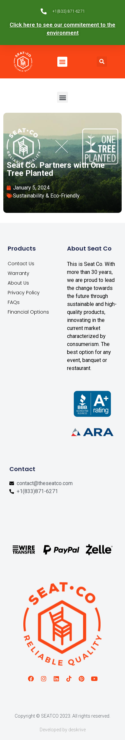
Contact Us (21, 263)
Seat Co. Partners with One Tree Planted (56, 169)
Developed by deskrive (63, 729)
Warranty (18, 273)
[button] (62, 62)
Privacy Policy (24, 292)
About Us (18, 283)
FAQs (14, 302)
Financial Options (28, 312)
